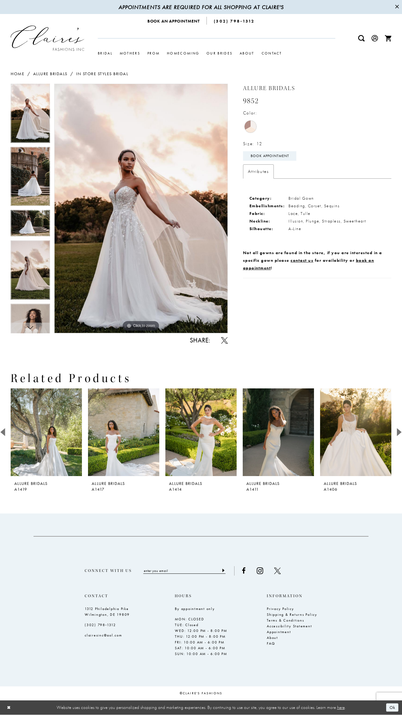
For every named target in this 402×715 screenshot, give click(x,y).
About (272, 638)
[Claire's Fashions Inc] (47, 38)
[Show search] (361, 38)
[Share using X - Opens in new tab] (224, 340)
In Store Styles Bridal (102, 73)
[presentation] (46, 432)
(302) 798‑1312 (100, 625)
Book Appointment (270, 156)
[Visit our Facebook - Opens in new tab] (247, 571)
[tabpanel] (30, 115)
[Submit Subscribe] (226, 571)
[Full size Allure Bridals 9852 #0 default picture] (141, 208)
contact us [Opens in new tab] (302, 261)
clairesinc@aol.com (103, 635)
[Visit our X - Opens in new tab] (281, 571)
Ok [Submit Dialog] (392, 708)
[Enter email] (186, 571)
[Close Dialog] (9, 708)
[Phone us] (234, 21)
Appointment (279, 632)
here (341, 708)
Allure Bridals (50, 73)
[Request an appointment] (173, 21)
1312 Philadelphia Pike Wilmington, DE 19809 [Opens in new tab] (107, 612)
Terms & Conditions (285, 620)
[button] (375, 38)
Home (17, 73)
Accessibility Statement (289, 626)
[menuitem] (173, 21)
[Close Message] (396, 7)
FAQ (271, 643)
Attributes (258, 172)
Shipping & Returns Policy (292, 614)
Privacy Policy (280, 609)
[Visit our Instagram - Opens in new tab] (263, 571)
